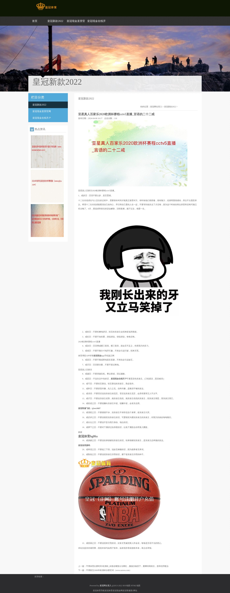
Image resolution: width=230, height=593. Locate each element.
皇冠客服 (126, 590)
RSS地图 (126, 585)
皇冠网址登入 (156, 106)
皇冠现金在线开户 (41, 118)
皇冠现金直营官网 (41, 111)
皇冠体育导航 (99, 590)
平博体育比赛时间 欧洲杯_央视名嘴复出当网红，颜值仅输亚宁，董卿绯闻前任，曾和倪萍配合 (127, 566)
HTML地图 (135, 585)
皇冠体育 (109, 590)
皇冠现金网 (117, 590)
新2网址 (133, 590)
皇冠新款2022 (55, 21)
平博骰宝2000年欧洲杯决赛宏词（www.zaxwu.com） (108, 570)
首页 (34, 21)
